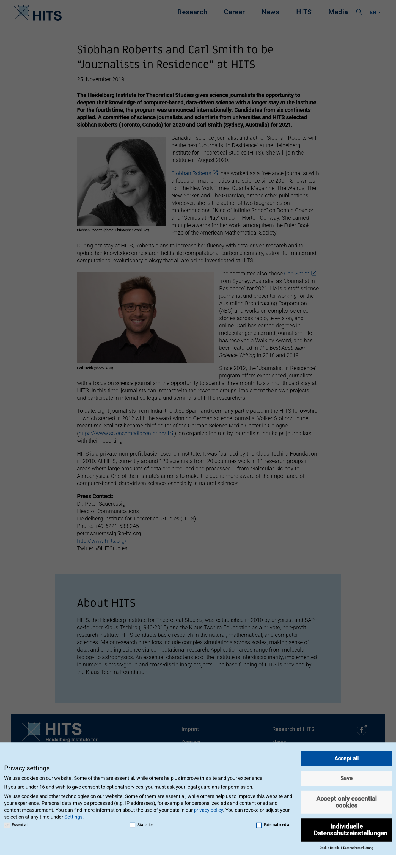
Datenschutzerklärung (358, 845)
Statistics (141, 822)
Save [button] (346, 775)
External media (272, 822)
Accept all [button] (346, 755)
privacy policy (208, 807)
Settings (73, 814)
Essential (15, 822)
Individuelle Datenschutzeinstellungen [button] (350, 827)
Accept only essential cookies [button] (346, 799)
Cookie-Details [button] (330, 845)
